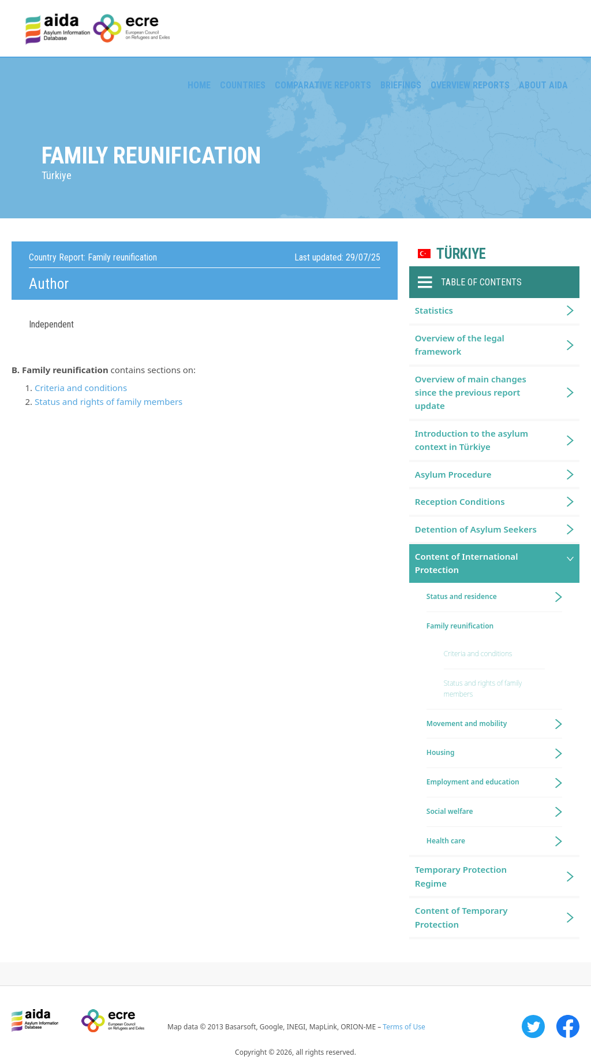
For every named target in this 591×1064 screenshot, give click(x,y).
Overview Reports (470, 85)
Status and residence (462, 596)
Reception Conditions (460, 501)
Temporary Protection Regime (461, 876)
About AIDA (543, 85)
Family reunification (460, 626)
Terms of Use (404, 1027)
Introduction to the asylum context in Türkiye (471, 439)
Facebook (567, 1026)
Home (199, 85)
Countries (242, 85)
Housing (441, 752)
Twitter (533, 1026)
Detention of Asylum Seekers (476, 529)
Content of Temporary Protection (461, 917)
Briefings (400, 85)
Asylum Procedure (453, 474)
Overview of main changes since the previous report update (470, 392)
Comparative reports (323, 85)
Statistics (434, 310)
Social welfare (450, 811)
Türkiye (461, 253)
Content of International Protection (466, 562)
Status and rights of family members (108, 401)
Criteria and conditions (81, 387)
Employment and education (473, 782)
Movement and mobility (467, 723)
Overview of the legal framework (459, 344)
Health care (446, 841)
